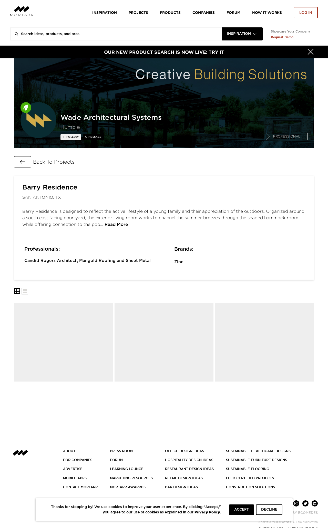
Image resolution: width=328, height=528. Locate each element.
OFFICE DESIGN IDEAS (184, 451)
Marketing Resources (131, 478)
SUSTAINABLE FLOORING (247, 469)
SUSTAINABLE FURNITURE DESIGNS (256, 460)
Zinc (178, 262)
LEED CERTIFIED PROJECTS (250, 478)
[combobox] (242, 33)
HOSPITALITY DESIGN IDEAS (189, 460)
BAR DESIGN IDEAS (181, 487)
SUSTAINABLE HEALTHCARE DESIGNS (258, 451)
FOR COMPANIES (77, 460)
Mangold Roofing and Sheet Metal (115, 261)
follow (72, 137)
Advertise (73, 469)
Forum (233, 12)
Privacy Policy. (207, 512)
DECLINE (269, 509)
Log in (305, 13)
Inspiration (104, 12)
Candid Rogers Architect (50, 261)
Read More (116, 224)
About (69, 451)
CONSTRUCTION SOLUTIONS (250, 487)
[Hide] (310, 52)
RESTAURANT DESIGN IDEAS (189, 469)
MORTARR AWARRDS (128, 487)
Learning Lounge (127, 469)
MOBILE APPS (75, 478)
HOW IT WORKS (267, 12)
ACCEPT (241, 509)
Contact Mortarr (80, 487)
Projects (138, 12)
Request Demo (282, 37)
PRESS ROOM (121, 451)
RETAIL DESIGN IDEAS (184, 478)
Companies (203, 12)
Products (170, 12)
